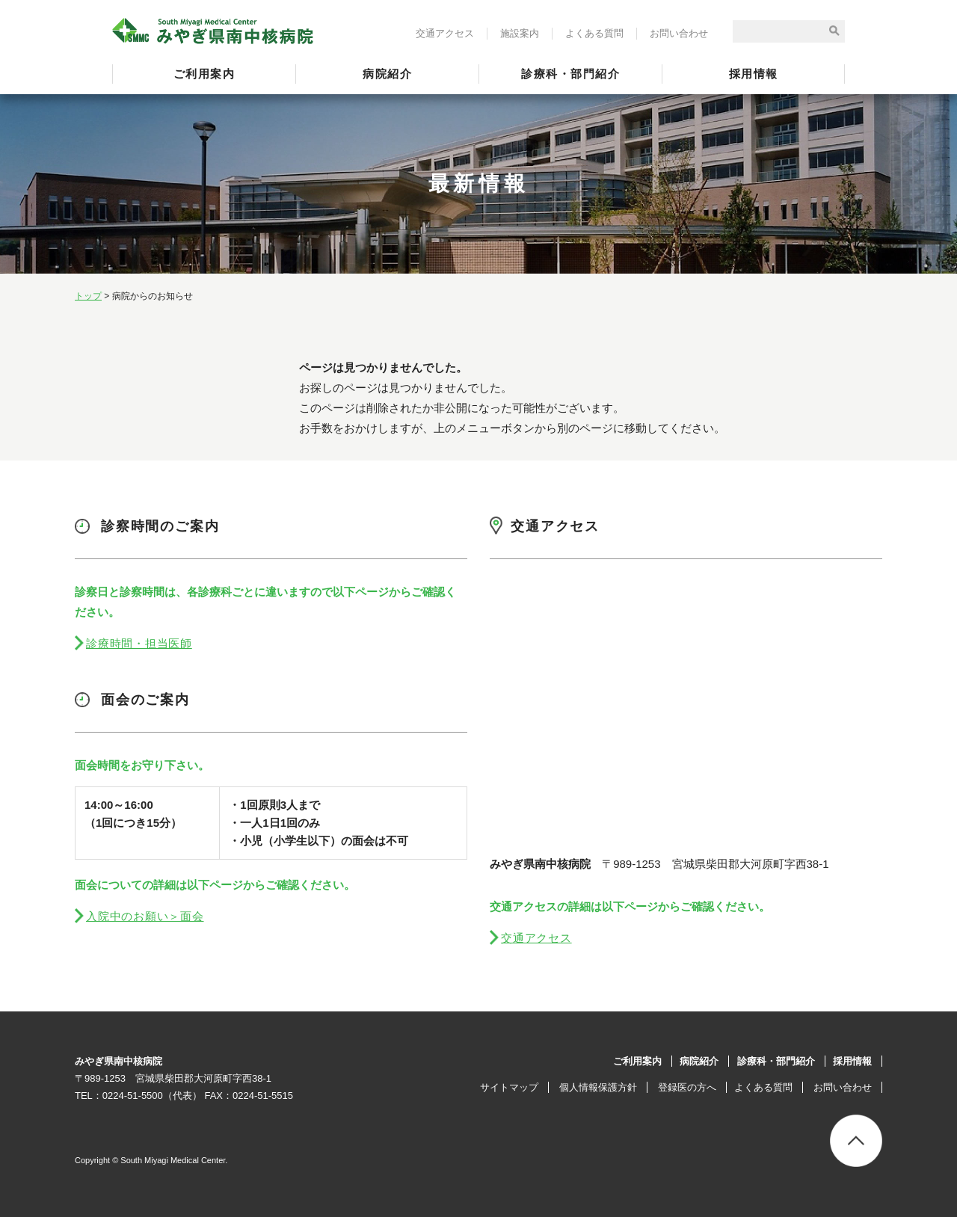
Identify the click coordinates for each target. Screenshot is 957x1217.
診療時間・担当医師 (139, 643)
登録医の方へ (687, 1087)
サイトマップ (509, 1087)
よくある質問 (594, 33)
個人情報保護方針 (598, 1087)
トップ (88, 296)
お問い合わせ (679, 33)
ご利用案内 (204, 73)
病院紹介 (387, 73)
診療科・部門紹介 (570, 73)
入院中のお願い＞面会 (145, 916)
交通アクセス (445, 33)
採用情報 (753, 73)
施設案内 (519, 33)
